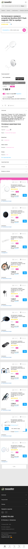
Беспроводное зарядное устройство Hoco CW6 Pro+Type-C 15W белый (18, 447)
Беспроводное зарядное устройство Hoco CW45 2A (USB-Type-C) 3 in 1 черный (18, 263)
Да (6, 428)
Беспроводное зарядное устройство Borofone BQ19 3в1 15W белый (18, 421)
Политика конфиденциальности (7, 529)
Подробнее (18, 93)
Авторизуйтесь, (6, 30)
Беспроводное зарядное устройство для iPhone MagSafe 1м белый (18, 186)
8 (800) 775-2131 (7, 517)
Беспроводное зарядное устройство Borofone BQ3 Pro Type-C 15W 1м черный (17, 212)
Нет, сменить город (15, 428)
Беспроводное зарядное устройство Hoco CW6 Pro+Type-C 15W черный (18, 316)
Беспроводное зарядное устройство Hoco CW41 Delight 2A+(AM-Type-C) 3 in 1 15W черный (18, 290)
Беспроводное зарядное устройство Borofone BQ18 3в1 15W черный (18, 368)
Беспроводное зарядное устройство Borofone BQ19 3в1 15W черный (18, 342)
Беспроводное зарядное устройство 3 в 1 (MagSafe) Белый (17, 238)
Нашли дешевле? (5, 74)
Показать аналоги (14, 82)
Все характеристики (6, 157)
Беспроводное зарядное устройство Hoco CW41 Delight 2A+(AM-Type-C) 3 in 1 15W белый (18, 394)
